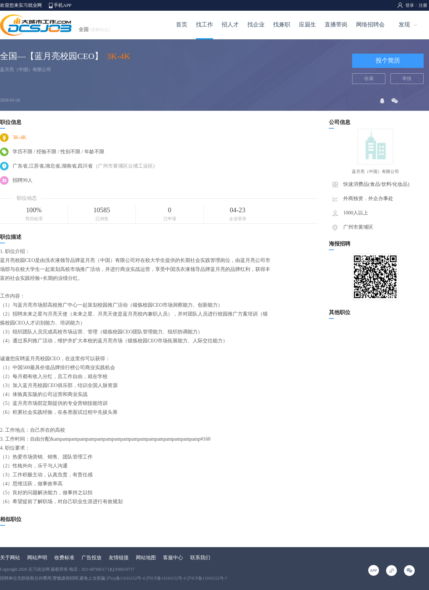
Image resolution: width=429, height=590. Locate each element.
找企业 (256, 24)
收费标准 (64, 557)
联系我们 (200, 557)
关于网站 (10, 557)
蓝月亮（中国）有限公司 (25, 69)
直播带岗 (336, 24)
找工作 (204, 24)
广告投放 (92, 557)
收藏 (369, 78)
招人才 (230, 24)
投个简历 (388, 60)
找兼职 (281, 24)
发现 (404, 24)
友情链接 (119, 557)
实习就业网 (39, 569)
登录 (409, 5)
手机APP (63, 5)
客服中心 (173, 557)
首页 (181, 24)
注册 (423, 5)
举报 (406, 78)
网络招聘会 (370, 24)
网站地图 (146, 557)
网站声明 (37, 557)
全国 (94, 29)
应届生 (307, 24)
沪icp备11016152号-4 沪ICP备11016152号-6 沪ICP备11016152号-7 (166, 578)
